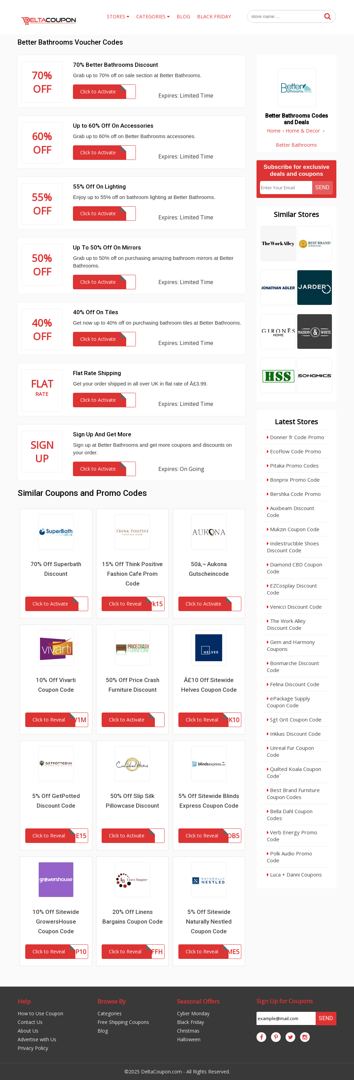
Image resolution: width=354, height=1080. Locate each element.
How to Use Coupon (40, 1013)
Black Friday (190, 1022)
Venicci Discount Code (294, 606)
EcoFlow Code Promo (294, 451)
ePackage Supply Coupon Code (288, 702)
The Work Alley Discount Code (286, 624)
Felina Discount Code (293, 684)
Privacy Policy (33, 1048)
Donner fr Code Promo (295, 437)
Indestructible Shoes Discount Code (293, 547)
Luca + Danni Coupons (294, 874)
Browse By (111, 1001)
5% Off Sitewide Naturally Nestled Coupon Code (209, 921)
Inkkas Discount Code (294, 733)
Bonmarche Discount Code (293, 666)
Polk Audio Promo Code (289, 857)
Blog (102, 1030)
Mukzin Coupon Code (293, 529)
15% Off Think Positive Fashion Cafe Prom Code (132, 574)
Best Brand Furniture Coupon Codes (293, 793)
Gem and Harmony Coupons (291, 645)
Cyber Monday (193, 1013)
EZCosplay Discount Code (292, 589)
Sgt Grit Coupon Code (294, 719)
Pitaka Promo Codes (293, 465)
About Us (28, 1030)
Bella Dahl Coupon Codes (290, 815)
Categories (109, 1013)
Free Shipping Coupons (123, 1022)
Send (322, 187)
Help (24, 1001)
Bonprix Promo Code (293, 479)
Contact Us (30, 1022)
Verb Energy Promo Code (292, 836)
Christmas (188, 1030)
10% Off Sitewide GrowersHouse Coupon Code (55, 921)
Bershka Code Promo (294, 493)
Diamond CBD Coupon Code (294, 568)
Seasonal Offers (198, 1001)
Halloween (189, 1039)
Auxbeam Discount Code (290, 511)
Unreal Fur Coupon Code (290, 751)
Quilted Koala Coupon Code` (294, 772)
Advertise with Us (37, 1039)
